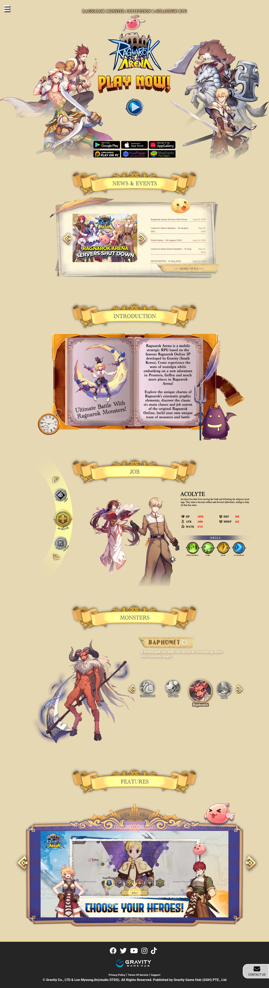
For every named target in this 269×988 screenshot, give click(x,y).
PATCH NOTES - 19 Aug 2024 (166, 261)
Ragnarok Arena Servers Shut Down (169, 219)
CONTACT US (256, 971)
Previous (62, 233)
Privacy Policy (117, 974)
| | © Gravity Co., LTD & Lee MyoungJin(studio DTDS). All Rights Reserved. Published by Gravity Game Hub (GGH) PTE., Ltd (134, 977)
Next (137, 233)
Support (155, 974)
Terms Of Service (138, 974)
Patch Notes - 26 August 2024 (166, 240)
